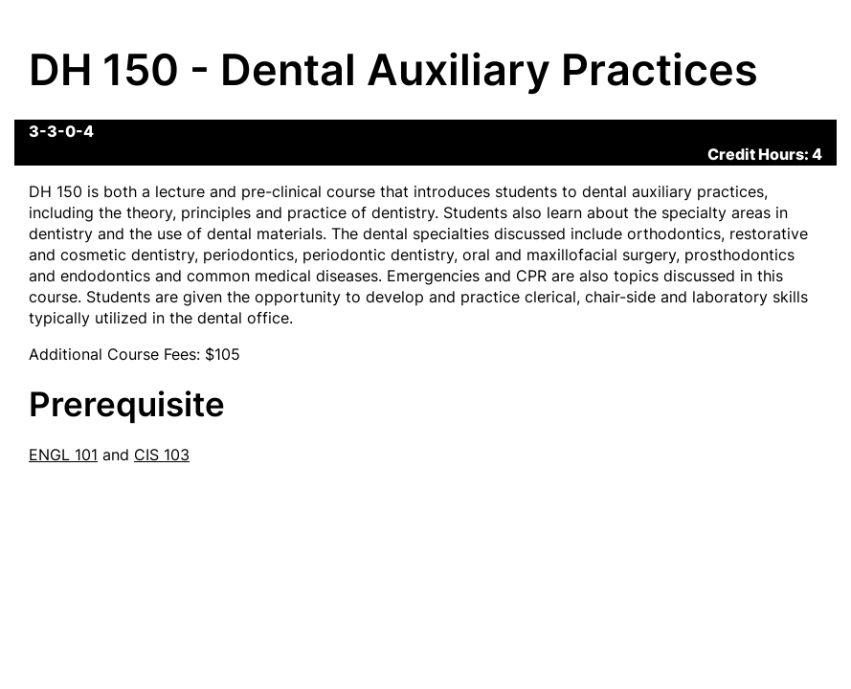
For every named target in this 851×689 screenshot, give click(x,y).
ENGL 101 (63, 454)
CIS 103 (162, 454)
